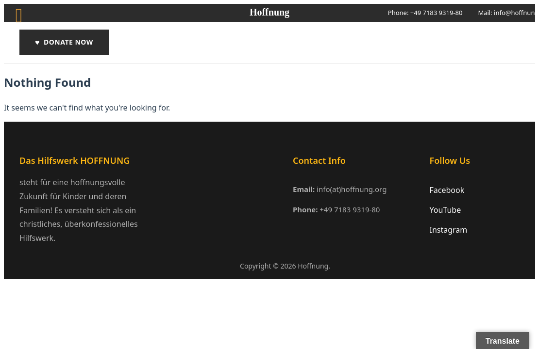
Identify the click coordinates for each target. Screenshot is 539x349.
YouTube (445, 210)
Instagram (449, 229)
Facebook (447, 190)
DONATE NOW (64, 42)
